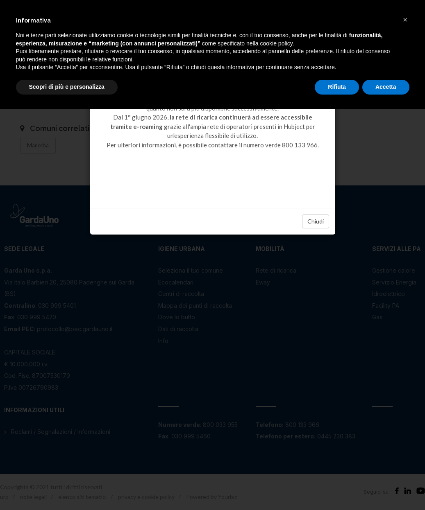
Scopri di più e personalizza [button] (67, 86)
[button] (405, 19)
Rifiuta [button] (337, 86)
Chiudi (315, 221)
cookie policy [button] (276, 43)
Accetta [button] (385, 86)
